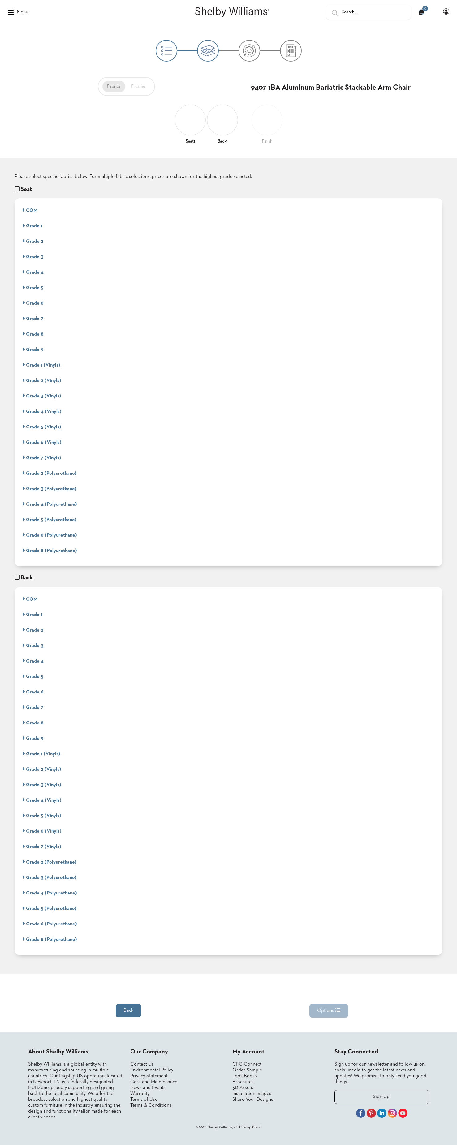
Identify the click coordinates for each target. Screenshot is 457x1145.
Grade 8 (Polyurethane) (49, 550)
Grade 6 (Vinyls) (42, 442)
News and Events (148, 1087)
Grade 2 (32, 241)
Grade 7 (32, 318)
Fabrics (114, 86)
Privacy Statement (148, 1076)
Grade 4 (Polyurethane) (49, 504)
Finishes (138, 86)
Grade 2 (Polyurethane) (49, 473)
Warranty (139, 1093)
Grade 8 (33, 334)
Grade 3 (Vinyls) (41, 396)
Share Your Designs (252, 1099)
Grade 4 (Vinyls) (42, 411)
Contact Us (142, 1064)
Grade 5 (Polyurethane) (49, 519)
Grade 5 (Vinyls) (41, 427)
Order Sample (247, 1070)
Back (128, 1010)
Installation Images (251, 1093)
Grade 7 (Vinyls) (41, 458)
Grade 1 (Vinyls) (41, 365)
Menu (18, 12)
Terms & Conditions (150, 1105)
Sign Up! (382, 1096)
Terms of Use (143, 1099)
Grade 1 (32, 226)
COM (29, 210)
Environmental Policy (151, 1070)
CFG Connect (246, 1064)
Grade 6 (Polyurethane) (49, 535)
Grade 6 (33, 303)
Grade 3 (32, 256)
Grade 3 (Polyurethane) (49, 488)
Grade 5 (32, 287)
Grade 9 (33, 349)
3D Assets (242, 1087)
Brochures (243, 1081)
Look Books (244, 1076)
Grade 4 (33, 272)
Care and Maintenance (153, 1081)
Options (328, 1010)
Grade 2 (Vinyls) (41, 380)
